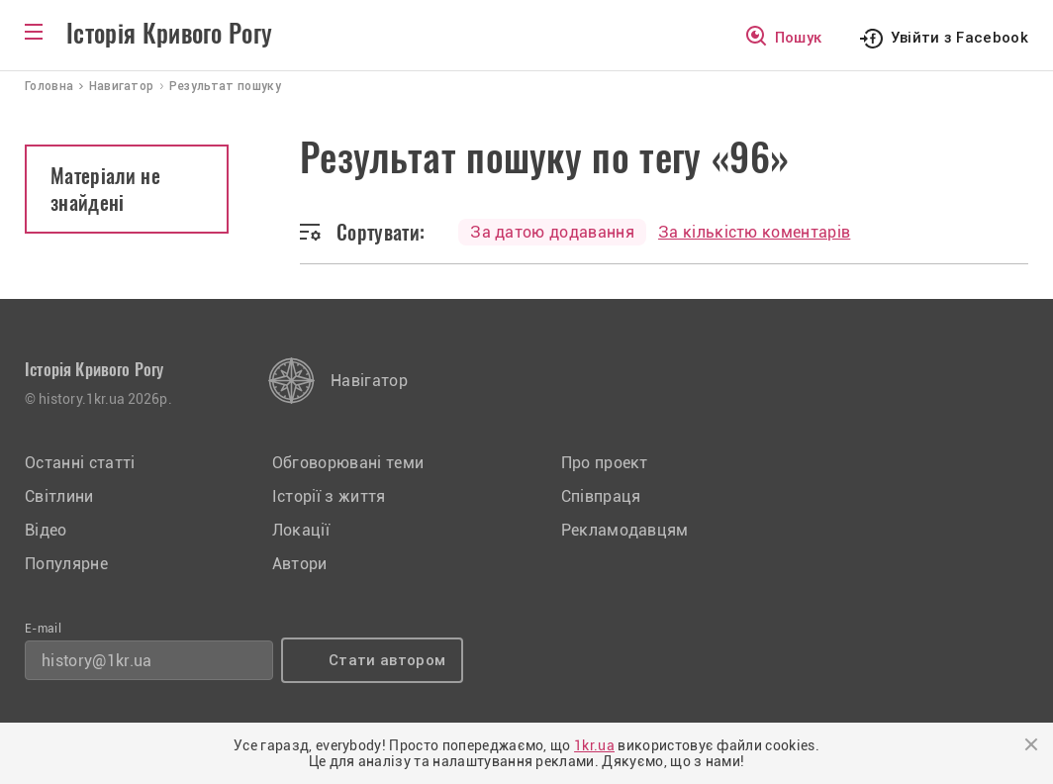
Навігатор (369, 380)
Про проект (604, 462)
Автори (300, 563)
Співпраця (601, 496)
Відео (46, 530)
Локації (301, 530)
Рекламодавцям (625, 530)
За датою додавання (552, 232)
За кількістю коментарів (754, 232)
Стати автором (387, 660)
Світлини (59, 496)
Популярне (66, 563)
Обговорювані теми (348, 462)
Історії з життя (329, 496)
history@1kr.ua (96, 660)
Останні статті (80, 462)
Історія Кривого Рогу (169, 33)
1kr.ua (594, 745)
